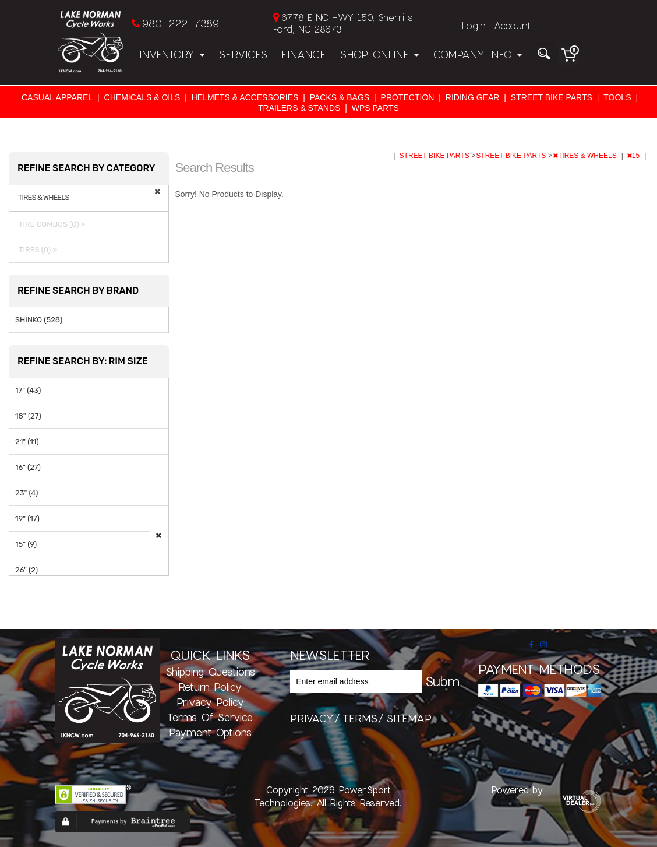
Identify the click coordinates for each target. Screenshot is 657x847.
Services (242, 54)
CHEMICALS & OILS (142, 97)
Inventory (171, 54)
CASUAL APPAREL (57, 97)
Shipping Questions (210, 671)
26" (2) (26, 569)
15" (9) (26, 544)
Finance (303, 54)
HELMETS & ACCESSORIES (245, 97)
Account (512, 25)
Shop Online (379, 54)
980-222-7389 (180, 23)
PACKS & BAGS (339, 97)
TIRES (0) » (36, 249)
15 (634, 156)
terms (359, 718)
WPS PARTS (375, 108)
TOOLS (617, 97)
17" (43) (28, 390)
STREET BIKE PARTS (551, 97)
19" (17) (27, 518)
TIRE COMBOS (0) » (50, 224)
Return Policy (210, 686)
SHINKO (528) (38, 319)
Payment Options (210, 732)
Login (474, 25)
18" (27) (28, 416)
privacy (312, 718)
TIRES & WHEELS (586, 156)
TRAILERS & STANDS (299, 108)
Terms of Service (210, 717)
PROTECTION (408, 97)
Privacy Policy (210, 701)
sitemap (409, 718)
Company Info (477, 54)
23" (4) (26, 492)
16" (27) (28, 467)
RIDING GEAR (473, 97)
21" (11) (27, 441)
